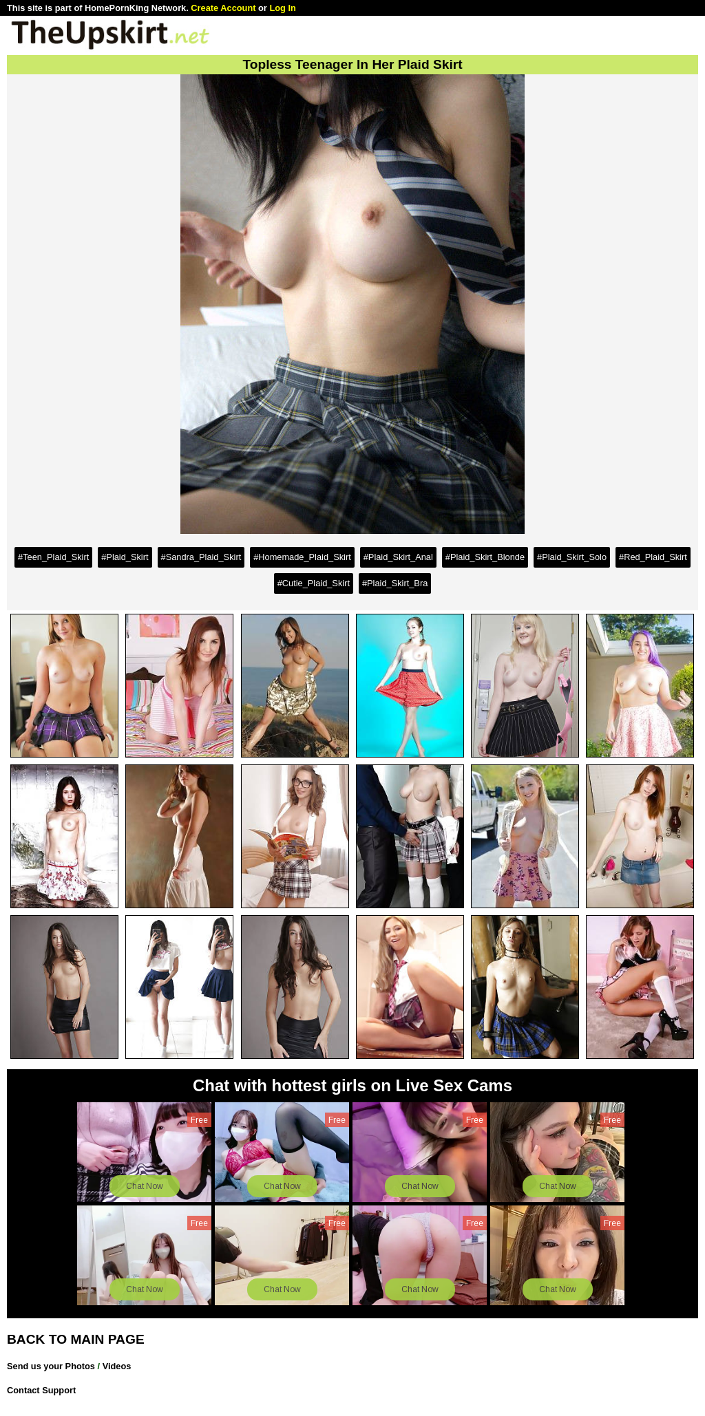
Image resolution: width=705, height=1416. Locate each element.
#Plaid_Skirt (124, 557)
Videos (117, 1366)
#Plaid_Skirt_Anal (398, 557)
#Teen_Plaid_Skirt (53, 557)
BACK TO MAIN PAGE (76, 1339)
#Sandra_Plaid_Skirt (201, 557)
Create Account (223, 8)
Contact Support (41, 1390)
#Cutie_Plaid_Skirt (313, 583)
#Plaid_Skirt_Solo (572, 557)
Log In (282, 8)
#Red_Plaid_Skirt (653, 557)
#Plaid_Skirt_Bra (395, 583)
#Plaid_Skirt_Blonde (485, 557)
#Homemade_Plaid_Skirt (302, 557)
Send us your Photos (51, 1366)
